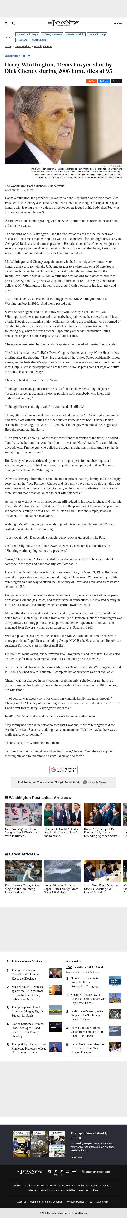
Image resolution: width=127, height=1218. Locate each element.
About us (21, 1201)
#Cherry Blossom (52, 34)
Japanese (118, 23)
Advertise (102, 1201)
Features (83, 1190)
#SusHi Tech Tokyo (27, 34)
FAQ (90, 1201)
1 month (89, 967)
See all (99, 967)
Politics (18, 1185)
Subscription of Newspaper (96, 1172)
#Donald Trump (97, 34)
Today (69, 967)
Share (105, 81)
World (53, 1185)
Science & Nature (37, 1190)
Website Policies (75, 1201)
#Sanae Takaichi (75, 34)
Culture (53, 1190)
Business (41, 1185)
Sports (105, 1185)
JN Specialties (68, 1190)
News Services (67, 1185)
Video (95, 1190)
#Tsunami (22, 40)
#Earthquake (39, 40)
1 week (78, 967)
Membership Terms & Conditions (47, 1201)
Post (93, 81)
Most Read (72, 961)
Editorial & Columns (88, 1185)
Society (29, 1185)
